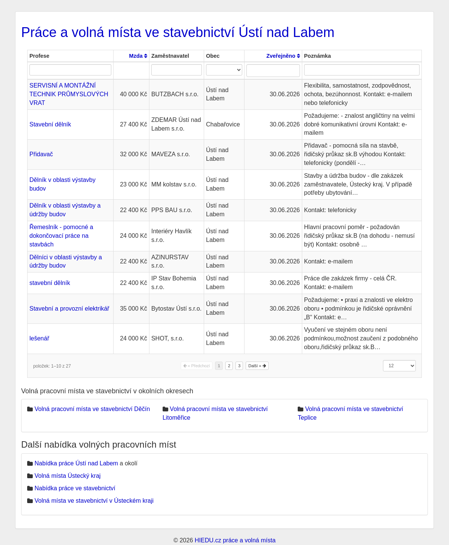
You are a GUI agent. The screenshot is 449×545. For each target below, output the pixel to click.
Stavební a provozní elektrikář (69, 308)
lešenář (39, 338)
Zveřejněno (283, 56)
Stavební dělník (50, 124)
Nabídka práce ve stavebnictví (74, 488)
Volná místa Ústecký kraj (67, 476)
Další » (257, 365)
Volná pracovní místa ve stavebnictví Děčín (92, 409)
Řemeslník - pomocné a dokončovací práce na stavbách (61, 236)
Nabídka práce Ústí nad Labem (76, 463)
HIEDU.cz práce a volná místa (235, 540)
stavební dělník (49, 283)
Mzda (138, 56)
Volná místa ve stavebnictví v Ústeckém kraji (94, 500)
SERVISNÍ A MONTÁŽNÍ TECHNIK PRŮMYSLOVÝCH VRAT (68, 94)
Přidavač (41, 154)
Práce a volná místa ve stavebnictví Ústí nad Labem (177, 32)
